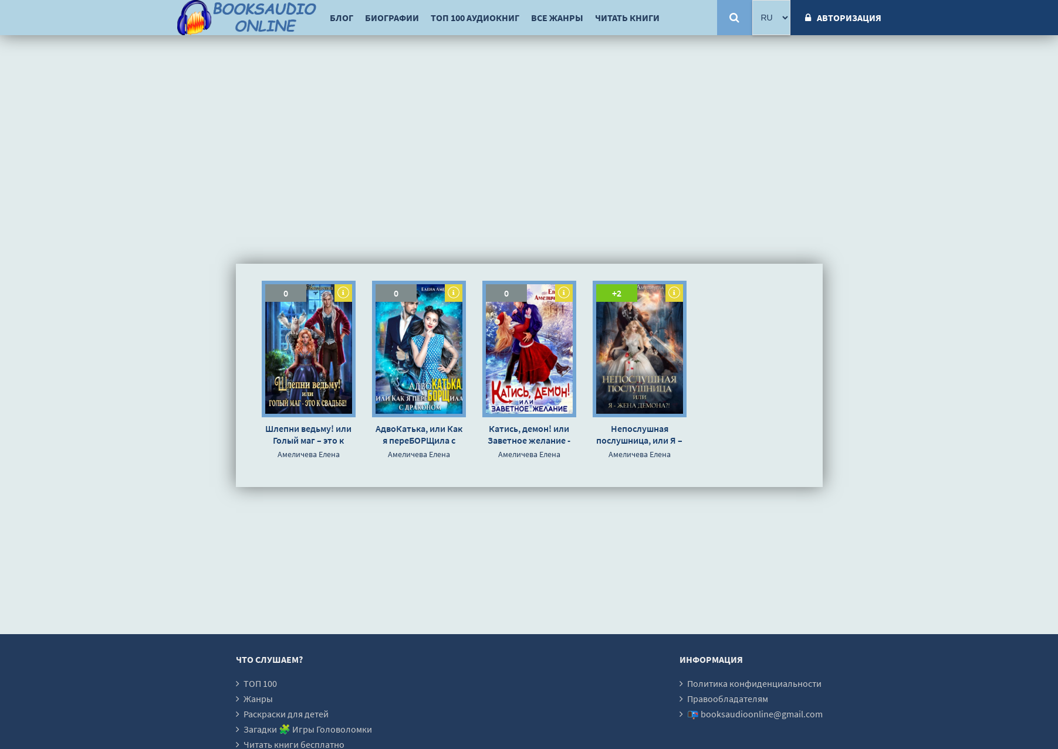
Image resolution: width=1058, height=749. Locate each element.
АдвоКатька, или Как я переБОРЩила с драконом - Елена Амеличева (419, 434)
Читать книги (627, 17)
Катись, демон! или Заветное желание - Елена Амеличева (529, 434)
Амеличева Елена (309, 454)
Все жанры (557, 17)
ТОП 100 (260, 683)
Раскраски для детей (286, 714)
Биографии (392, 17)
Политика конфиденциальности (754, 683)
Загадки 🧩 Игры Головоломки (308, 729)
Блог (341, 17)
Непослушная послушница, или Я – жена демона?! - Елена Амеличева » (639, 434)
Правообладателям (727, 698)
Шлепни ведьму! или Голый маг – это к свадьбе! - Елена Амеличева (308, 434)
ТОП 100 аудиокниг (475, 17)
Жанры (258, 698)
